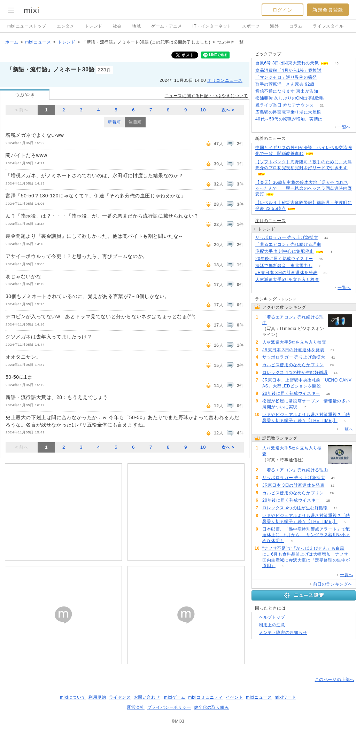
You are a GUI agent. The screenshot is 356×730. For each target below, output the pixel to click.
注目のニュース (270, 220)
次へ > (228, 110)
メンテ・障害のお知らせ (283, 632)
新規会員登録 (327, 10)
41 (326, 238)
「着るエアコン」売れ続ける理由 (288, 244)
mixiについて (73, 697)
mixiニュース (38, 42)
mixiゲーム (175, 697)
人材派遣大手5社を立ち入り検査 (287, 279)
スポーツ (251, 26)
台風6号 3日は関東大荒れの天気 (287, 63)
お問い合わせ (147, 697)
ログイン (282, 10)
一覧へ (344, 127)
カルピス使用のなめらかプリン (293, 364)
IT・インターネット (212, 26)
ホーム (11, 42)
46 (337, 63)
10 (203, 109)
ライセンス (120, 697)
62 (327, 280)
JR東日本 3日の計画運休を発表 (286, 272)
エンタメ (65, 26)
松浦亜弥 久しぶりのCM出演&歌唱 (289, 98)
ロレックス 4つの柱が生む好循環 (295, 372)
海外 (274, 26)
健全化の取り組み (211, 707)
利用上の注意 (272, 624)
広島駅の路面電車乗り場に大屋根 (288, 112)
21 (322, 105)
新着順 (114, 122)
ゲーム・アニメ (166, 26)
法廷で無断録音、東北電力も (283, 265)
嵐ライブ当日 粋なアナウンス (284, 105)
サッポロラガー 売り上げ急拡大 (286, 237)
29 (332, 365)
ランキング (266, 299)
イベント (234, 697)
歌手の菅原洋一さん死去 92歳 (285, 84)
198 (329, 70)
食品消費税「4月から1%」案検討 (288, 70)
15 (321, 259)
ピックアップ (268, 54)
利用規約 (97, 697)
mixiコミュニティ (205, 697)
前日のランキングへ (333, 584)
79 (326, 91)
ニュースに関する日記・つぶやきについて (206, 95)
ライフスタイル (328, 26)
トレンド (93, 26)
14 (336, 373)
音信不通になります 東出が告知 (286, 91)
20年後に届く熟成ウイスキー (284, 258)
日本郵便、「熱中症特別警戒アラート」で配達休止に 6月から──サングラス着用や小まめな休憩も (306, 535)
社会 (117, 26)
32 (325, 273)
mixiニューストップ (26, 26)
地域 (136, 26)
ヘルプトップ (272, 617)
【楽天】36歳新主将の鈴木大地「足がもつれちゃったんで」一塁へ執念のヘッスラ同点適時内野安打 (303, 188)
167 (322, 84)
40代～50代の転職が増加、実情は (289, 119)
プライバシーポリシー (169, 707)
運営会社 (135, 707)
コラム (296, 26)
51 (329, 112)
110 (325, 77)
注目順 (135, 122)
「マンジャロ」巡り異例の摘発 (286, 77)
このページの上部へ (334, 679)
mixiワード (285, 697)
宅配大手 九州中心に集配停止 (284, 251)
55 (329, 244)
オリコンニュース (224, 80)
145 (331, 119)
